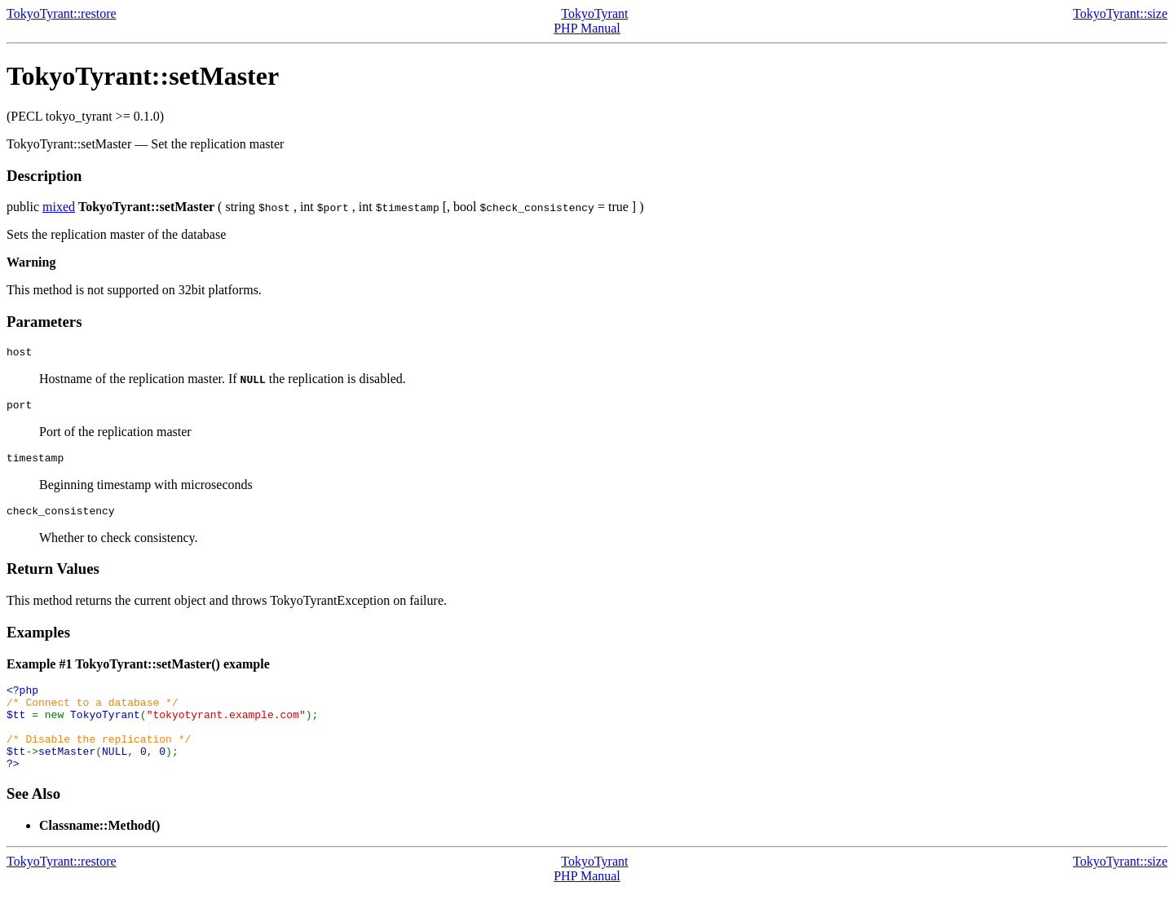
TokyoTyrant (594, 13)
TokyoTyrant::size (1120, 13)
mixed (58, 207)
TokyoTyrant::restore (62, 13)
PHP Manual (587, 28)
